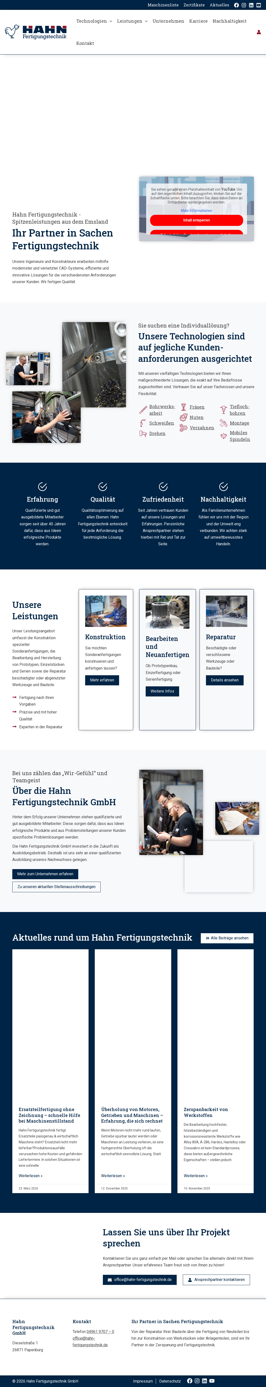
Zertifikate (194, 4)
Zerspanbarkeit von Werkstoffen (206, 1112)
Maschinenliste (163, 4)
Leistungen (132, 21)
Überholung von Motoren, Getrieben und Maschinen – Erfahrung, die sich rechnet (132, 1115)
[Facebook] (236, 5)
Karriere (198, 21)
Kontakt (85, 43)
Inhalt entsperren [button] (196, 220)
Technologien (94, 21)
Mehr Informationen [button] (196, 211)
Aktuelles (219, 4)
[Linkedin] (251, 5)
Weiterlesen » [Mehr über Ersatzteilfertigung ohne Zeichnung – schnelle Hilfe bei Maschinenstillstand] (31, 1175)
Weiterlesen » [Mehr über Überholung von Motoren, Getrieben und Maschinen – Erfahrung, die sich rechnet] (113, 1175)
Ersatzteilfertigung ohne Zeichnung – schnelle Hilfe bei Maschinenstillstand (49, 1115)
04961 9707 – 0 (100, 1331)
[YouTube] (258, 5)
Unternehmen (168, 21)
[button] (109, 21)
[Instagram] (243, 5)
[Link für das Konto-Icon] (259, 32)
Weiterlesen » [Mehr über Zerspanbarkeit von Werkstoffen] (196, 1175)
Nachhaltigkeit (230, 21)
